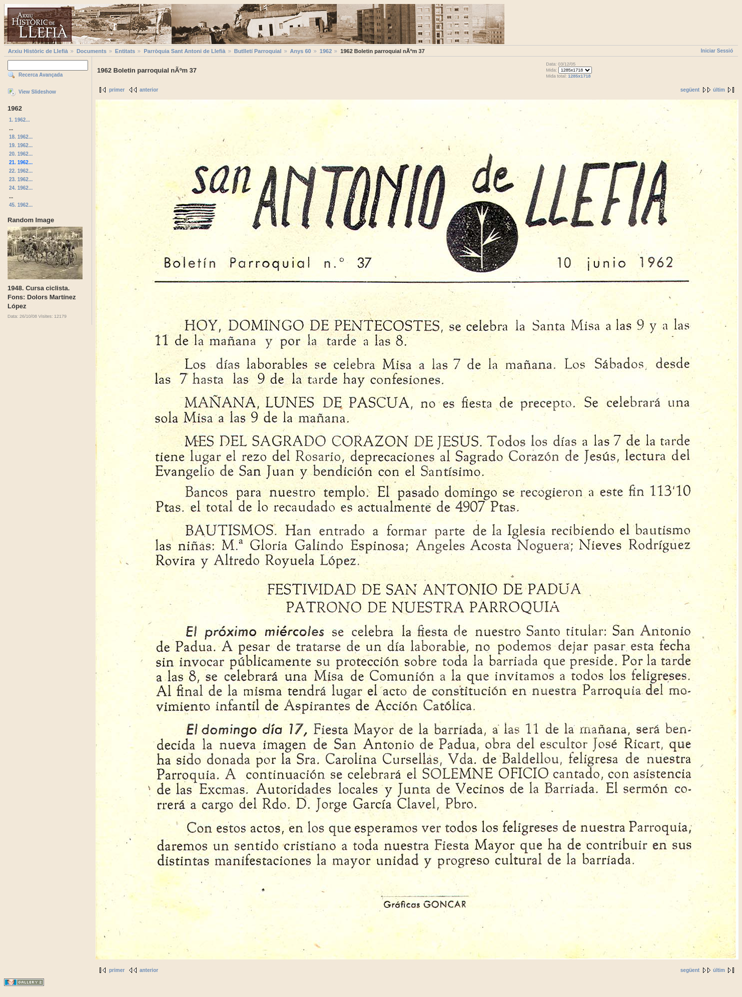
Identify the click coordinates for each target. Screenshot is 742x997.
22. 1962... (21, 171)
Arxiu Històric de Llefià (38, 51)
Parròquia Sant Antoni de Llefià (184, 51)
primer (117, 90)
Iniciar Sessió (717, 51)
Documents (92, 51)
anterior (149, 90)
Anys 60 (300, 51)
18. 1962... (21, 137)
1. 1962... (19, 120)
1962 (326, 51)
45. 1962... (21, 205)
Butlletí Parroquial (258, 51)
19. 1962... (21, 145)
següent (689, 90)
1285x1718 (579, 76)
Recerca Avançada (41, 75)
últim (719, 90)
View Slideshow (37, 92)
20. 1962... (21, 154)
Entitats (125, 51)
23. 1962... (21, 179)
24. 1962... (21, 188)
